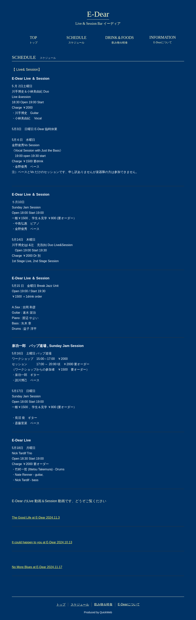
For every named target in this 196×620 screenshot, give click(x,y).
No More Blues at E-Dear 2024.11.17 (37, 567)
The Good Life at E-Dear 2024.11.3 (36, 517)
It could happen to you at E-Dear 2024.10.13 (42, 542)
